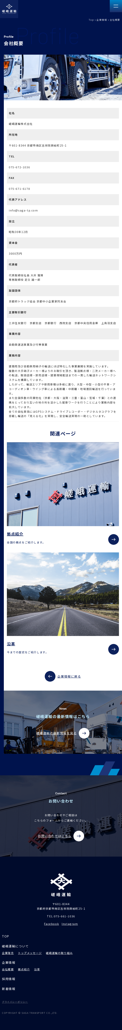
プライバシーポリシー (15, 1001)
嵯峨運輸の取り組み (59, 953)
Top (91, 19)
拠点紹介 (24, 969)
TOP (5, 936)
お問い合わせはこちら (61, 836)
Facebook (51, 924)
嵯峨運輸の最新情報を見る (62, 733)
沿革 (37, 969)
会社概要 (8, 969)
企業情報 (102, 19)
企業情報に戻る (63, 676)
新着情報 (8, 988)
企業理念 (8, 953)
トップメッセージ (30, 953)
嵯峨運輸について (15, 946)
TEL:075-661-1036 (61, 916)
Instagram (70, 924)
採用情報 (8, 979)
